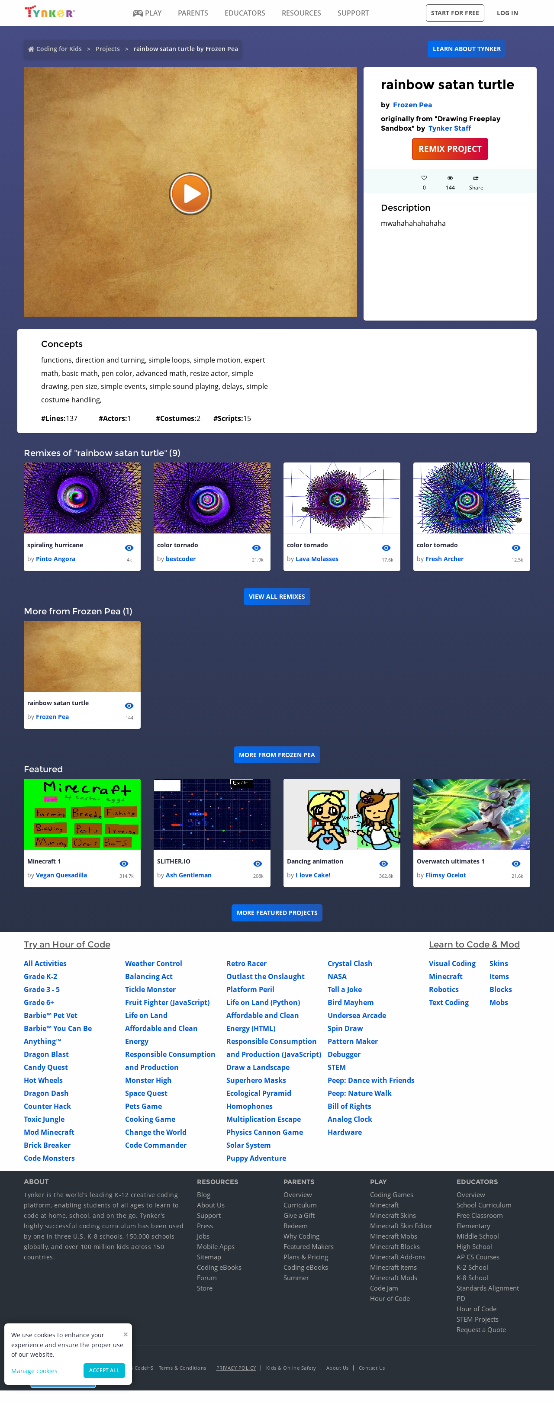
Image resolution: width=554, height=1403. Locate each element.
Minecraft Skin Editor (401, 1226)
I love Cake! (313, 875)
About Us (211, 1205)
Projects (108, 49)
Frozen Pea (412, 105)
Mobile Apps (216, 1246)
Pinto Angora (55, 559)
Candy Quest (46, 1067)
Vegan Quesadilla (61, 875)
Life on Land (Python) (263, 1002)
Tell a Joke (345, 989)
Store (205, 1288)
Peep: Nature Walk (360, 1093)
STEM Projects (478, 1319)
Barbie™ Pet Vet (50, 1015)
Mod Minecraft (49, 1132)
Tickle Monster (150, 989)
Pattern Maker (353, 1041)
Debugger (344, 1054)
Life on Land (146, 1015)
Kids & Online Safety (291, 1368)
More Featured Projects (277, 913)
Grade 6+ (39, 1002)
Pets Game (143, 1106)
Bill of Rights (349, 1106)
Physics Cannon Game (264, 1132)
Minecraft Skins (393, 1215)
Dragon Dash (46, 1093)
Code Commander (156, 1145)
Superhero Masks (256, 1080)
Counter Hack (47, 1106)
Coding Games (391, 1195)
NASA (337, 976)
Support (209, 1215)
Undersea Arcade (357, 1015)
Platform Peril (250, 989)
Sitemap (209, 1257)
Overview (297, 1195)
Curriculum (300, 1205)
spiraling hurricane (55, 545)
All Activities (45, 963)
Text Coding (449, 1002)
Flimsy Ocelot (445, 875)
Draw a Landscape (258, 1067)
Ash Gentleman (189, 875)
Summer (296, 1278)
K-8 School (472, 1278)
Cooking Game (150, 1119)
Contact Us (372, 1368)
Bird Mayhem (351, 1002)
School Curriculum (484, 1205)
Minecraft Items (393, 1267)
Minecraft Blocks (395, 1246)
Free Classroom (480, 1215)
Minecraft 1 (44, 861)
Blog (203, 1195)
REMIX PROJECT (450, 148)
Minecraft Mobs (393, 1236)
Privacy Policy (236, 1368)
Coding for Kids (59, 49)
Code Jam (384, 1288)
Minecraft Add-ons (397, 1257)
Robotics (444, 989)
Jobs (203, 1236)
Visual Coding (452, 963)
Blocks (501, 989)
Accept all (104, 1370)
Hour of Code (390, 1298)
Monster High (148, 1080)
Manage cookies (34, 1371)
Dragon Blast (46, 1054)
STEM (337, 1067)
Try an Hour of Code (67, 944)
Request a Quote (481, 1330)
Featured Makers (308, 1246)
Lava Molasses (317, 559)
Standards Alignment (488, 1288)
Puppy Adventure (256, 1158)
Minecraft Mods (393, 1278)
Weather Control (153, 963)
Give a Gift (299, 1215)
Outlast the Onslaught (265, 976)
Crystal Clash (350, 963)
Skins (499, 963)
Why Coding (301, 1236)
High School (474, 1246)
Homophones (249, 1106)
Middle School (478, 1236)
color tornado (177, 545)
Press (205, 1226)
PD (461, 1298)
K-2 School (472, 1267)
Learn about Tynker (467, 49)
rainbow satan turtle (58, 703)
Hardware (345, 1132)
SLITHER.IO (173, 861)
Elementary (473, 1226)
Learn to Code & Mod (474, 944)
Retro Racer (246, 963)
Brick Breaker (47, 1145)
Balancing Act (149, 976)
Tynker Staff (449, 128)
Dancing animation (315, 861)
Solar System (248, 1145)
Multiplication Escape (263, 1119)
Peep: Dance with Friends (371, 1080)
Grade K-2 (40, 976)
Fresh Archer (444, 559)
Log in (507, 13)
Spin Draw (345, 1028)
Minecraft (446, 976)
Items (499, 976)
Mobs (499, 1002)
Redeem (295, 1226)
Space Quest (146, 1093)
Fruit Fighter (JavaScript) (167, 1002)
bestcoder (181, 559)
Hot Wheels (43, 1080)
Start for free (455, 13)
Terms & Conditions (182, 1368)
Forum (207, 1278)
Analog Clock (350, 1119)
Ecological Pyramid (258, 1093)
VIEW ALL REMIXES (277, 596)
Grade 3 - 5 (42, 989)
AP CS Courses (478, 1257)
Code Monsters (49, 1158)
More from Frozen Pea (277, 755)
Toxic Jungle (44, 1119)
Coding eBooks (219, 1267)
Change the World (156, 1132)
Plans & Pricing (305, 1257)
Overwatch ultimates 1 (451, 861)
